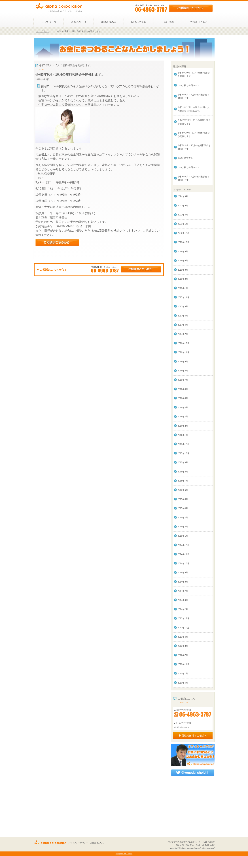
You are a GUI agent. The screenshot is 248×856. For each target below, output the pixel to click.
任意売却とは (78, 22)
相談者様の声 (108, 22)
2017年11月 (183, 297)
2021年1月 (183, 224)
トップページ (48, 22)
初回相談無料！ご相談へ (193, 735)
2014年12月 (183, 545)
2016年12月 (183, 343)
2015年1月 (183, 536)
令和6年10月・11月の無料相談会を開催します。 (194, 74)
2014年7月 (183, 591)
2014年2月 (183, 609)
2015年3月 (183, 517)
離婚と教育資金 (185, 158)
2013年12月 (183, 618)
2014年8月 (183, 582)
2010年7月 (183, 673)
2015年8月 (183, 471)
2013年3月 (183, 646)
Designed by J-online (124, 854)
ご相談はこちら (199, 22)
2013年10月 (183, 627)
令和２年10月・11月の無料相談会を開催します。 (194, 122)
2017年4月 (183, 325)
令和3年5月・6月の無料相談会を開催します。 (193, 96)
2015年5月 (183, 499)
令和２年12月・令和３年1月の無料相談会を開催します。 (193, 109)
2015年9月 (183, 462)
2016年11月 (183, 352)
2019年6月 (183, 260)
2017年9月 (183, 306)
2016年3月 (183, 416)
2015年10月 (183, 453)
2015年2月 (183, 526)
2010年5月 (183, 683)
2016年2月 (183, 426)
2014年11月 (183, 554)
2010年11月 (183, 664)
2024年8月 (183, 196)
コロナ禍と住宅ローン (188, 85)
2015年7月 (183, 481)
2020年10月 (183, 242)
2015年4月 (183, 508)
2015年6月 (183, 490)
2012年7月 (183, 655)
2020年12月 (183, 233)
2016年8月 (183, 370)
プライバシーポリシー (78, 843)
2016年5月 (183, 398)
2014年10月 (183, 563)
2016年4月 (183, 407)
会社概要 (169, 22)
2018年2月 (183, 279)
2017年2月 (183, 334)
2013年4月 (183, 637)
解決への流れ (138, 22)
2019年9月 (183, 251)
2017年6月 (183, 315)
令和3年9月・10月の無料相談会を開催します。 (70, 74)
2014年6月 (183, 600)
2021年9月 (183, 205)
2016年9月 (183, 361)
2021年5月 (183, 214)
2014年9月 (183, 572)
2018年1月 (183, 288)
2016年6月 (183, 389)
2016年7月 (183, 380)
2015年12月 (183, 444)
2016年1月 (183, 435)
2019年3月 (183, 270)
